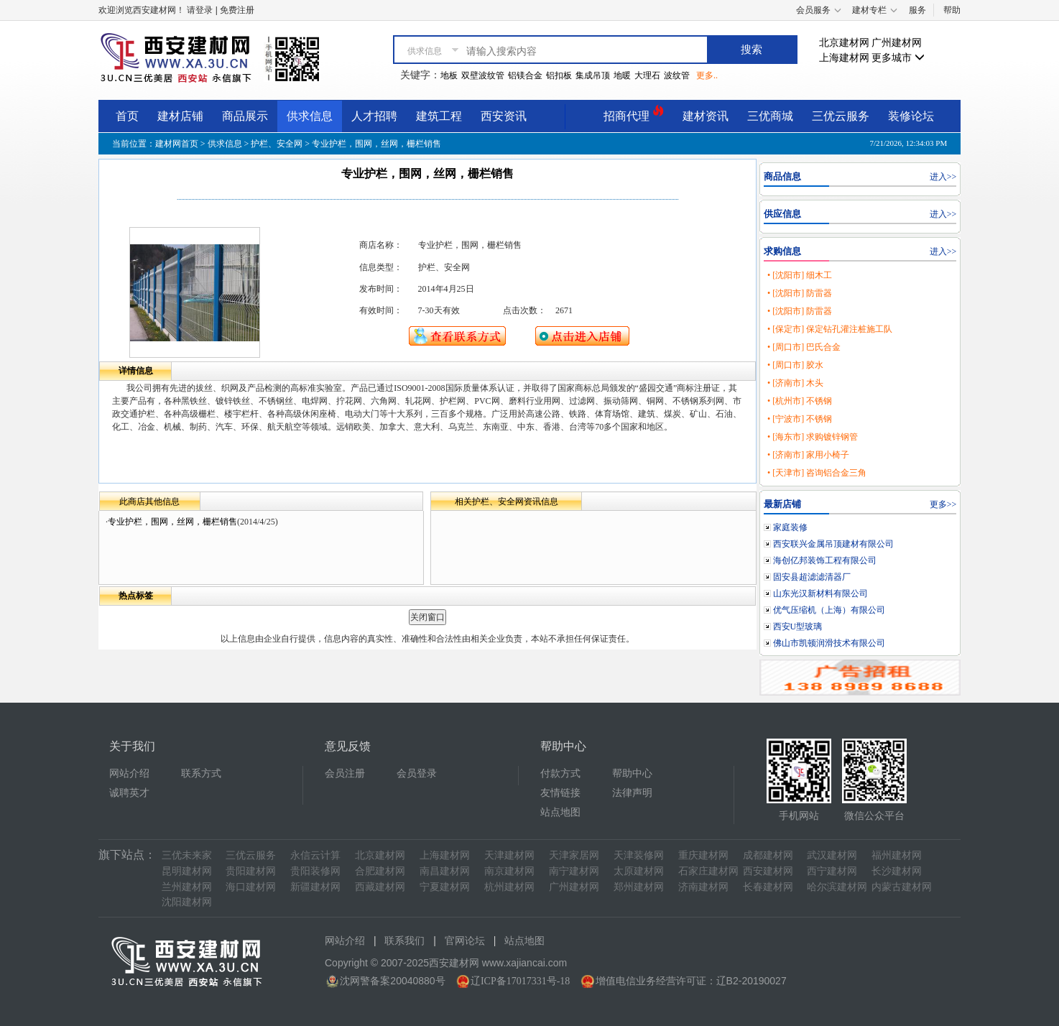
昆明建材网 (187, 871)
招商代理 (634, 114)
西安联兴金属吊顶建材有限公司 (833, 544)
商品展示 (245, 116)
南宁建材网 (574, 871)
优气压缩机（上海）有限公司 (829, 610)
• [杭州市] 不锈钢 (799, 401)
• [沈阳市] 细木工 (799, 275)
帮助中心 (632, 773)
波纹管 (677, 75)
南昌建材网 (445, 871)
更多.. (707, 75)
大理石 (647, 75)
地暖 (622, 75)
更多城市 (898, 57)
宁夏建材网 (445, 887)
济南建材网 (703, 887)
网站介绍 (129, 773)
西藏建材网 (380, 887)
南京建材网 (509, 871)
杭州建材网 (509, 887)
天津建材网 (509, 855)
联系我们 (404, 940)
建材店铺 (180, 116)
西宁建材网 (832, 871)
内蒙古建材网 (901, 887)
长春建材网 (768, 887)
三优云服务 (840, 116)
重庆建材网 (703, 855)
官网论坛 (465, 940)
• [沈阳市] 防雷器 (799, 293)
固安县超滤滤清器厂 (812, 577)
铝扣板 (559, 75)
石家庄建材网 (708, 871)
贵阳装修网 (315, 871)
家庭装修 (790, 527)
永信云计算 (315, 855)
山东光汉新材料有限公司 (820, 593)
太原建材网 (639, 871)
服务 (917, 10)
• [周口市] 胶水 (795, 365)
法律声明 (632, 792)
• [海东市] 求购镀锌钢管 (812, 437)
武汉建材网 (832, 855)
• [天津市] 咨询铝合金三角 (816, 473)
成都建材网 (768, 855)
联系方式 (201, 773)
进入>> (943, 177)
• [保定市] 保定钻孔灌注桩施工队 (829, 329)
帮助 (952, 10)
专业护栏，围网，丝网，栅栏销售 (172, 522)
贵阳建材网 (251, 871)
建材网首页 (176, 144)
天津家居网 (574, 855)
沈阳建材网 (187, 902)
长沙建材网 (896, 871)
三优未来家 (187, 855)
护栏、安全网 (276, 144)
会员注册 (345, 773)
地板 (449, 75)
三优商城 (770, 116)
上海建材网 (844, 57)
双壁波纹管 (482, 75)
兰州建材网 (187, 887)
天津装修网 (639, 855)
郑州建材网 (639, 887)
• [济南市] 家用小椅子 (808, 455)
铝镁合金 (525, 75)
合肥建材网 (380, 871)
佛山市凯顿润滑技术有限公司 (829, 643)
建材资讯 (706, 116)
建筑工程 (439, 116)
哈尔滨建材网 (837, 887)
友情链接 (560, 792)
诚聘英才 (129, 792)
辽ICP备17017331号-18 (520, 981)
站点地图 (560, 812)
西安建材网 (768, 871)
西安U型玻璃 (798, 626)
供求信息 (310, 116)
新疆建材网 (315, 887)
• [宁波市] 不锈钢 (799, 419)
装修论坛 (911, 116)
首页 (127, 116)
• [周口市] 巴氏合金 (804, 347)
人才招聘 (374, 116)
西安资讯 (504, 116)
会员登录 (417, 773)
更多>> (943, 504)
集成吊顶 (592, 75)
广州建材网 (896, 42)
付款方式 (560, 773)
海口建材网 (251, 887)
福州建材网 (896, 855)
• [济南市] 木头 (795, 383)
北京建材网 (844, 42)
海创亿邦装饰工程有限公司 (825, 560)
